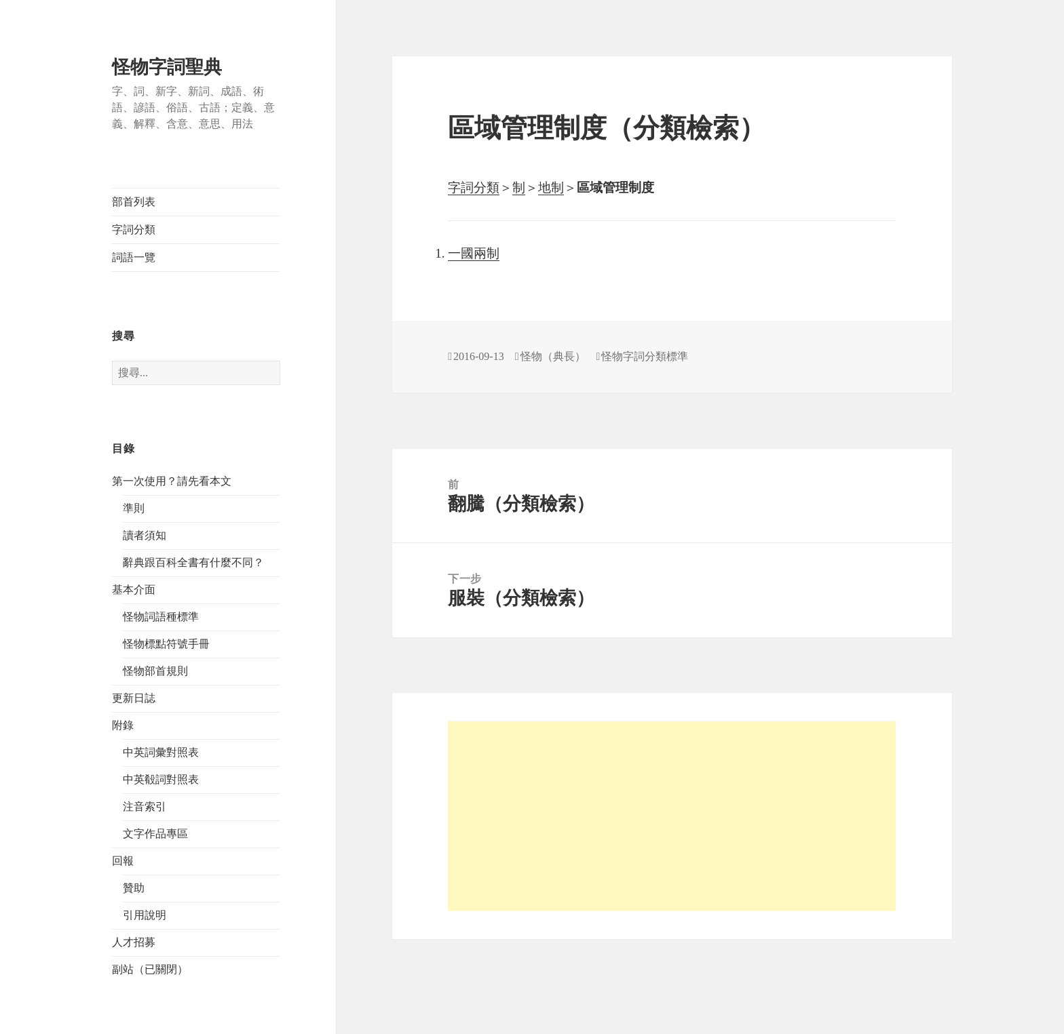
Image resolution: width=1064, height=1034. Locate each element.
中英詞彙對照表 (161, 752)
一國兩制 (473, 253)
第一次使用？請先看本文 (171, 481)
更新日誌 (133, 698)
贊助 (134, 888)
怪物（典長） (553, 356)
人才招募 (133, 942)
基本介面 (133, 589)
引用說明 (144, 915)
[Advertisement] (672, 816)
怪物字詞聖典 (167, 67)
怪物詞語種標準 (161, 616)
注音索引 (144, 806)
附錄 (123, 725)
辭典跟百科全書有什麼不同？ (193, 562)
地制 (551, 187)
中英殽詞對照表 (161, 779)
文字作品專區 (155, 833)
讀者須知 (144, 535)
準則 (134, 508)
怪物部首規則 (155, 671)
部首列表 (133, 201)
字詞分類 (133, 229)
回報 (123, 861)
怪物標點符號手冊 (166, 644)
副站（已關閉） (150, 969)
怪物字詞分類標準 (644, 356)
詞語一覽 (133, 257)
